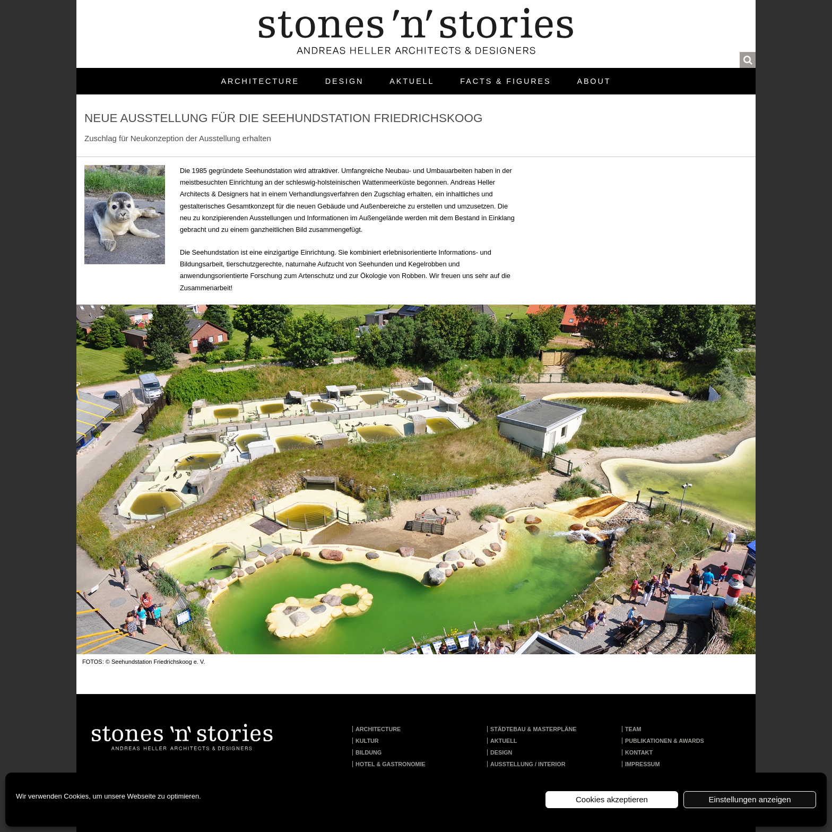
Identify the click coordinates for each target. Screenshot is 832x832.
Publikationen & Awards (664, 741)
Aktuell (411, 81)
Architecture (260, 81)
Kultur (367, 741)
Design (344, 81)
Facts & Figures (505, 81)
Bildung (369, 752)
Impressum (642, 764)
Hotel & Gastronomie (391, 764)
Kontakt (639, 752)
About (594, 81)
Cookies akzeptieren (612, 799)
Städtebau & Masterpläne (533, 729)
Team (633, 729)
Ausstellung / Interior (528, 764)
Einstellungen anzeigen (749, 799)
